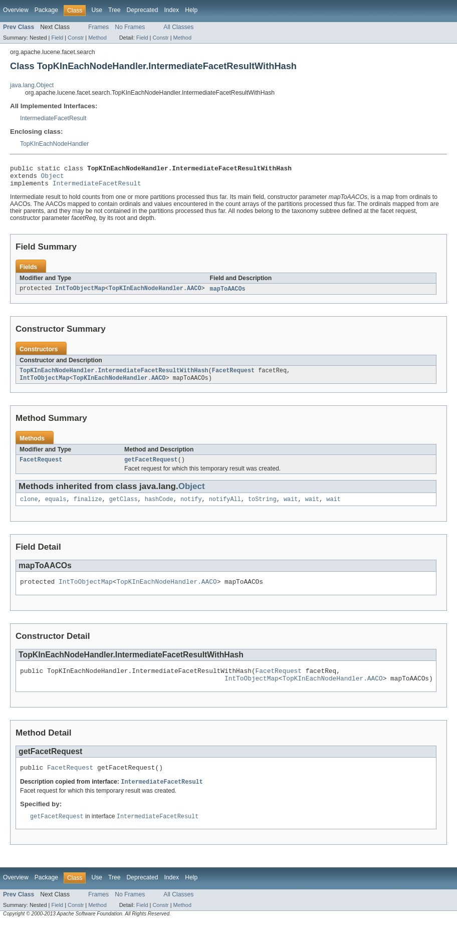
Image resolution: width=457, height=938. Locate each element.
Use (96, 10)
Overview (16, 10)
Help (191, 10)
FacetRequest (233, 376)
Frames (98, 27)
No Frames (130, 27)
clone (29, 508)
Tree (114, 10)
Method (97, 38)
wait (291, 508)
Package (46, 10)
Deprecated (142, 10)
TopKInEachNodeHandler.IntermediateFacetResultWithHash (114, 376)
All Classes (178, 27)
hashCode (159, 508)
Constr (76, 38)
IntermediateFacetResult (53, 118)
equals (56, 508)
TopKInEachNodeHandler (54, 143)
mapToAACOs (228, 294)
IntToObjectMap (80, 294)
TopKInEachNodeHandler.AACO (155, 294)
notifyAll (225, 508)
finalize (88, 508)
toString (262, 508)
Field (57, 38)
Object (52, 178)
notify (191, 508)
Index (171, 10)
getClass (123, 508)
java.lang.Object (32, 85)
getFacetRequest (151, 467)
